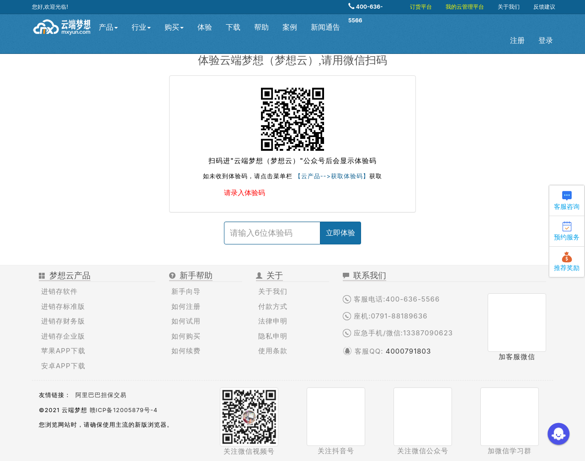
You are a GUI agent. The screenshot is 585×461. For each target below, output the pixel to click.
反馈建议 (544, 6)
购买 (174, 27)
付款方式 (272, 306)
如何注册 (186, 306)
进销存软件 (59, 291)
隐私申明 (272, 336)
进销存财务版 (63, 321)
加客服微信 (517, 356)
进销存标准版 (63, 306)
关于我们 (509, 6)
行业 (141, 27)
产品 (108, 27)
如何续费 (186, 350)
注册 (517, 40)
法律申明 (272, 321)
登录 (545, 40)
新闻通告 (325, 27)
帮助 (261, 27)
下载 (233, 27)
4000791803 (408, 351)
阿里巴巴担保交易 (101, 395)
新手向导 (186, 291)
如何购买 (186, 336)
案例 (289, 27)
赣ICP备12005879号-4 (124, 410)
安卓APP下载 (63, 365)
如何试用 (186, 321)
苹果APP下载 (63, 350)
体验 (204, 27)
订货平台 (421, 6)
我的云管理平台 (465, 6)
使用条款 (272, 350)
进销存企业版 (63, 336)
